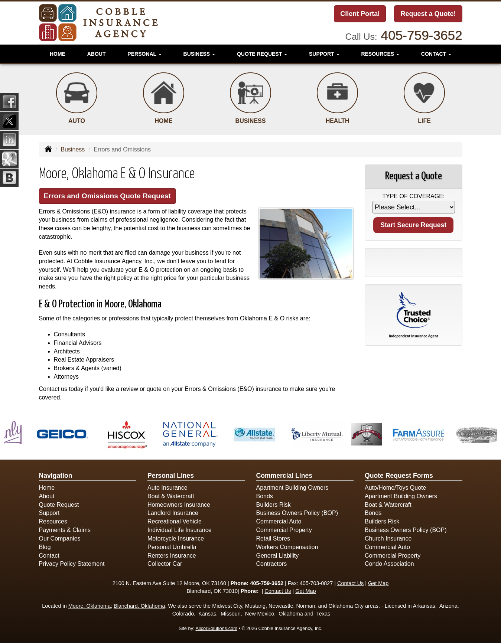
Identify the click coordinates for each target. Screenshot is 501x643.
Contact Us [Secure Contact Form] (350, 583)
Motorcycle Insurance (175, 538)
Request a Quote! (428, 13)
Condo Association (389, 564)
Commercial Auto (279, 521)
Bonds (264, 496)
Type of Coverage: (413, 196)
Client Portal (360, 13)
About (96, 54)
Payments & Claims (65, 530)
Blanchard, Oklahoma (139, 606)
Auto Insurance (167, 487)
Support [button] (324, 54)
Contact (49, 555)
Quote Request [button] (262, 54)
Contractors (271, 564)
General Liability (277, 555)
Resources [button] (380, 54)
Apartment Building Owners (292, 487)
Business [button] (199, 54)
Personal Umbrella (171, 547)
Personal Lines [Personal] (170, 475)
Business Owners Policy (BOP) (297, 513)
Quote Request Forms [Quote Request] (399, 475)
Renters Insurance (171, 555)
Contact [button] (436, 54)
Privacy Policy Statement (72, 564)
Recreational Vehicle (174, 521)
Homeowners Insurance (178, 505)
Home (57, 54)
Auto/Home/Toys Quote (395, 487)
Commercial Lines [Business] (284, 475)
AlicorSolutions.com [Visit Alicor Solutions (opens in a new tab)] (216, 628)
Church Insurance (388, 538)
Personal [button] (144, 54)
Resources (53, 521)
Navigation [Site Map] (55, 475)
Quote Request (59, 505)
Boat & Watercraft (170, 496)
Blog (45, 547)
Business (73, 149)
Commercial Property (284, 530)
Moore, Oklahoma (89, 606)
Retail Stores (273, 538)
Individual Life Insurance (179, 530)
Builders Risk (273, 505)
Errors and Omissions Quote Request (107, 196)
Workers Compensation (287, 547)
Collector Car (164, 564)
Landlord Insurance (172, 513)
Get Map (378, 583)
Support (49, 513)
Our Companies (60, 538)
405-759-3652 (421, 35)
